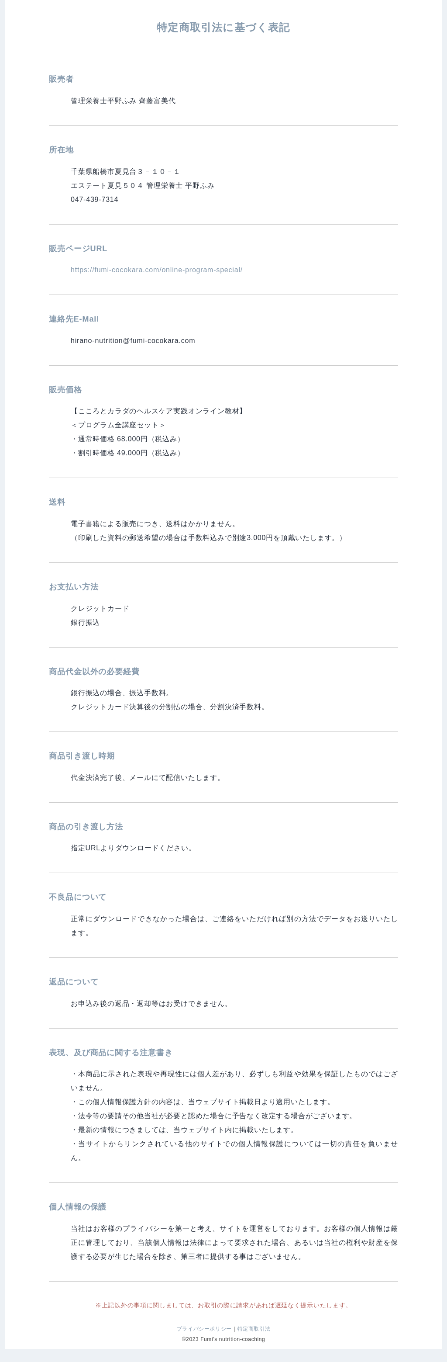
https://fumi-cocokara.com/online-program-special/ (157, 270)
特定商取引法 (254, 1329)
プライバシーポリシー (204, 1329)
